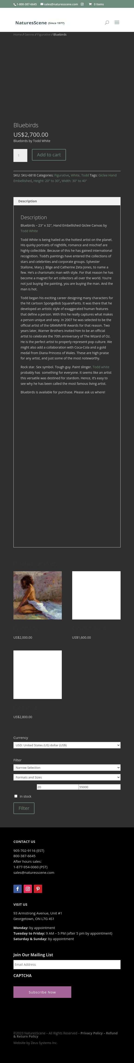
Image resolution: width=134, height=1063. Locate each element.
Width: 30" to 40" (74, 181)
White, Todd (80, 175)
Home (17, 34)
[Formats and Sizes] (67, 777)
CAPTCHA (22, 975)
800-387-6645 (24, 855)
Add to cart (49, 155)
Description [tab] (27, 201)
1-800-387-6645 (27, 4)
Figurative (44, 34)
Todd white (101, 367)
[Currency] (67, 745)
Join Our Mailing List (33, 954)
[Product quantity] (20, 155)
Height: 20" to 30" (47, 181)
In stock (25, 796)
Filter (24, 808)
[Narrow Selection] (67, 767)
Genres (29, 34)
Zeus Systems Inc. (44, 1043)
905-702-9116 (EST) (28, 850)
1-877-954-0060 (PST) (30, 867)
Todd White (29, 231)
